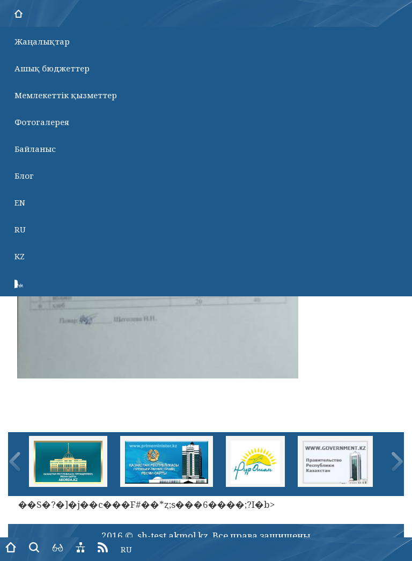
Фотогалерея (41, 121)
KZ (19, 256)
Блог (24, 175)
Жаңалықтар (42, 41)
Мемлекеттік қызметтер (65, 95)
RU (20, 229)
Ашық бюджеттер (52, 68)
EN (19, 202)
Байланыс (35, 148)
